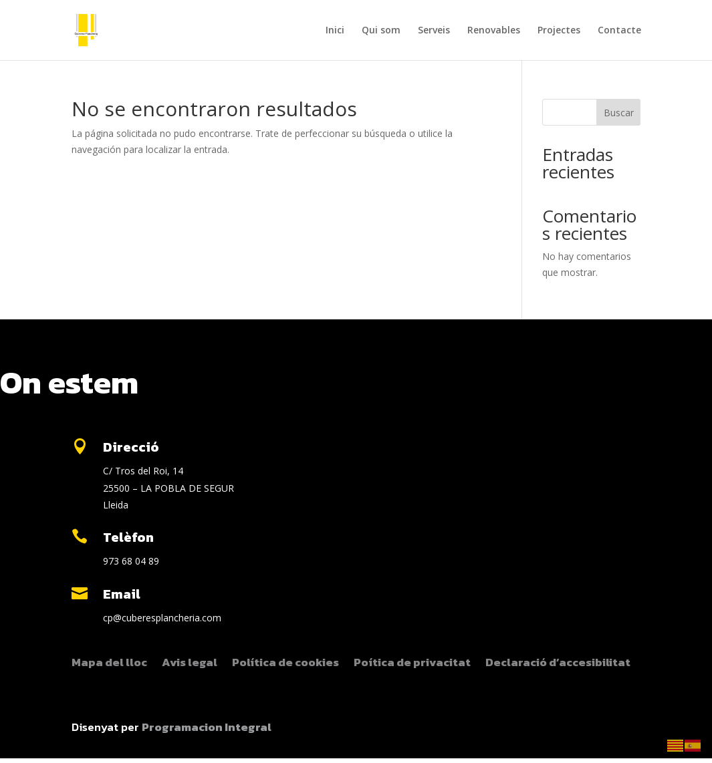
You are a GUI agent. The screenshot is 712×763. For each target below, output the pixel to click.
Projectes (559, 30)
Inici (335, 30)
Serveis (434, 30)
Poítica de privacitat (412, 664)
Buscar (619, 112)
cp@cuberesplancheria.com (162, 617)
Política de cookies (285, 664)
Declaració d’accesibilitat (557, 664)
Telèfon (128, 537)
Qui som (381, 30)
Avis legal (189, 664)
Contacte (619, 30)
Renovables (493, 30)
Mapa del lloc (109, 664)
